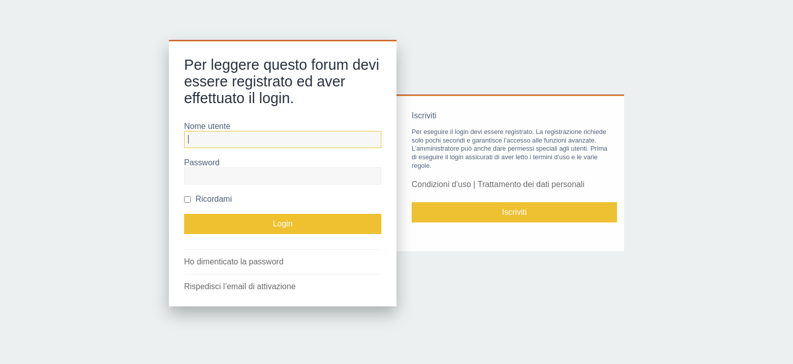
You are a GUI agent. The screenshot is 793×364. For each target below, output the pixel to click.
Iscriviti (514, 212)
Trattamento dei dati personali (530, 184)
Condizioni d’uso (441, 184)
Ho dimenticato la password (234, 261)
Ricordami (208, 199)
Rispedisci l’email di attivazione (240, 286)
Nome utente (207, 126)
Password (201, 162)
